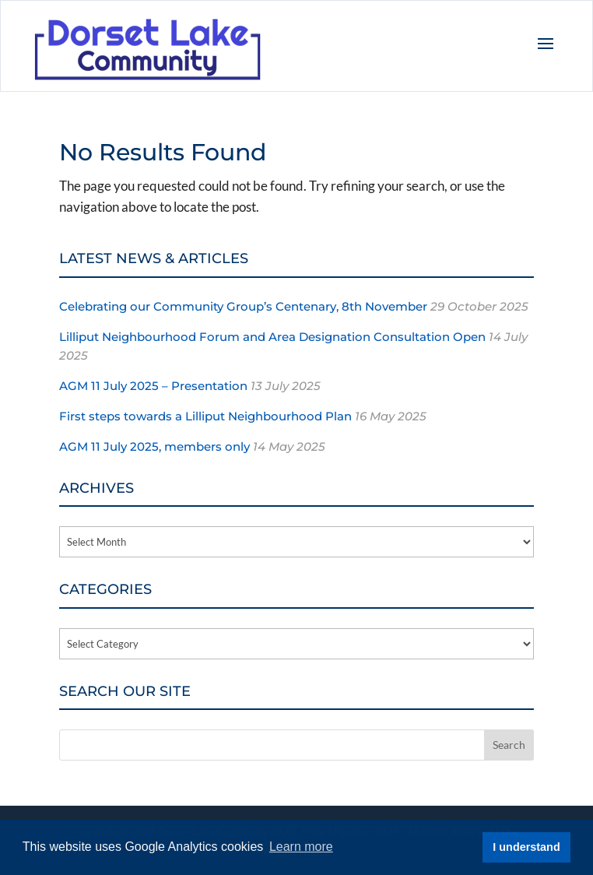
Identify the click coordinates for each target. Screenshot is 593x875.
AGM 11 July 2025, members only (154, 446)
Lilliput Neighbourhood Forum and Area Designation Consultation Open (272, 336)
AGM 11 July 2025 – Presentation (153, 385)
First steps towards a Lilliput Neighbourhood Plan (205, 416)
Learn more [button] (301, 846)
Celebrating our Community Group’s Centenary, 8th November (243, 306)
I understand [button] (526, 847)
